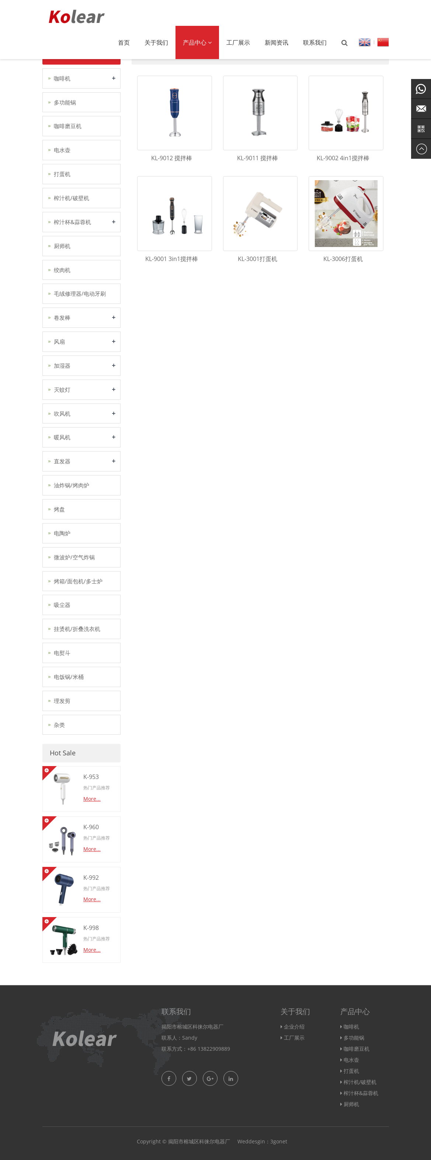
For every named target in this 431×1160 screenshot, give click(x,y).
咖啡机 (62, 78)
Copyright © (152, 1141)
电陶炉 (62, 533)
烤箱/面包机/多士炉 (78, 581)
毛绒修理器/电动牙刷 (80, 293)
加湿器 (62, 365)
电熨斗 (62, 652)
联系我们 (315, 42)
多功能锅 (65, 102)
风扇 (59, 341)
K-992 (91, 878)
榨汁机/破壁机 (71, 198)
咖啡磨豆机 (67, 126)
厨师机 (62, 246)
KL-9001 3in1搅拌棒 (171, 259)
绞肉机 (62, 270)
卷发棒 (62, 317)
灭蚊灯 (62, 389)
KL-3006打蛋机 (343, 259)
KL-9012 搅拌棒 (171, 158)
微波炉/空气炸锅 (74, 557)
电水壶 (62, 150)
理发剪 (62, 700)
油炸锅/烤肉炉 (71, 485)
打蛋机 (62, 174)
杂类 (59, 724)
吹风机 (62, 413)
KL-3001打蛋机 (257, 259)
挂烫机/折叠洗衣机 (77, 628)
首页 (124, 42)
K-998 (91, 928)
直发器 (62, 461)
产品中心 (197, 42)
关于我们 (156, 42)
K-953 (91, 777)
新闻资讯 (276, 42)
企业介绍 (294, 1026)
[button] (210, 42)
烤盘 (59, 509)
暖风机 (62, 437)
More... (92, 798)
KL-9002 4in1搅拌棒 (343, 158)
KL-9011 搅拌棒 (257, 158)
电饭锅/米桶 (69, 676)
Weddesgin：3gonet (262, 1141)
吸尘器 (62, 604)
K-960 (91, 827)
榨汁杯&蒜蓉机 (72, 222)
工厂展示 (238, 42)
